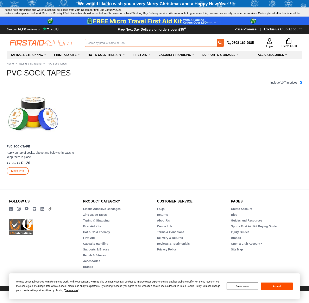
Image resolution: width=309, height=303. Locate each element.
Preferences (242, 286)
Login (269, 54)
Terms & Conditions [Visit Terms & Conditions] (170, 240)
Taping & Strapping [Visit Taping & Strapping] (96, 228)
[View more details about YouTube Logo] (27, 217)
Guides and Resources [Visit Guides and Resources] (246, 228)
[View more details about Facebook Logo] (11, 217)
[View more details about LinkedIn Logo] (42, 217)
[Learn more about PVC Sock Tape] (18, 179)
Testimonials (33, 37)
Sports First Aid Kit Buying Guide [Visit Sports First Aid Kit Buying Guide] (254, 234)
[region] (42, 124)
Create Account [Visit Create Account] (241, 217)
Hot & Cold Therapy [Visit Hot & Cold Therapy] (96, 240)
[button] (269, 51)
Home (10, 71)
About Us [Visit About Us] (163, 228)
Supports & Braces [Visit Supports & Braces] (96, 257)
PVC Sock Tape (18, 154)
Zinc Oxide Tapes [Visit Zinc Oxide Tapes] (95, 222)
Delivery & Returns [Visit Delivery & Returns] (170, 246)
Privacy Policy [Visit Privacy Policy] (167, 257)
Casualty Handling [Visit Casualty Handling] (95, 251)
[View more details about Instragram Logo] (19, 217)
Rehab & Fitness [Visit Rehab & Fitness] (94, 263)
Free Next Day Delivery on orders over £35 (152, 37)
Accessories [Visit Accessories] (91, 269)
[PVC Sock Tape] (42, 140)
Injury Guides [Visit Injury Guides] (240, 240)
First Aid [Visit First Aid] (89, 246)
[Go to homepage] (46, 51)
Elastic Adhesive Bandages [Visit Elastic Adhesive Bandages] (102, 217)
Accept (277, 286)
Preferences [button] (71, 290)
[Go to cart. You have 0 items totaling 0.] (288, 51)
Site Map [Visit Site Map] (237, 257)
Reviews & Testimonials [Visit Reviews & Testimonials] (173, 251)
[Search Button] (220, 51)
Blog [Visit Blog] (234, 222)
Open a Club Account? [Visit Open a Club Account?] (246, 251)
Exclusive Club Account (283, 37)
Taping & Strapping (30, 71)
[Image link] (34, 217)
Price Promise (245, 37)
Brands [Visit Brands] (236, 246)
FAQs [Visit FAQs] (161, 217)
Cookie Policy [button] (194, 286)
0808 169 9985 (243, 51)
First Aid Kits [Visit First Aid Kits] (92, 234)
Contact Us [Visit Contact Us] (164, 234)
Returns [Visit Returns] (162, 222)
